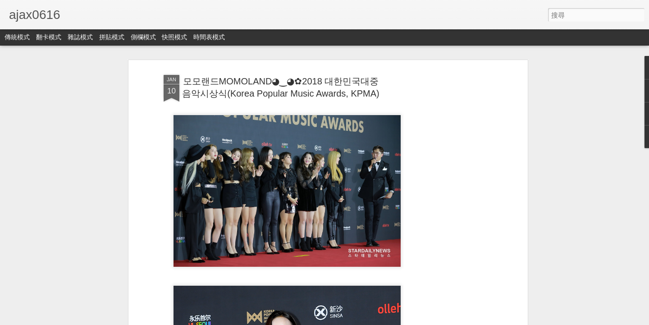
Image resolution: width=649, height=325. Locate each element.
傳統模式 (17, 37)
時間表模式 (209, 37)
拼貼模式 (111, 37)
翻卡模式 (48, 37)
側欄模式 (143, 37)
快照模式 (174, 37)
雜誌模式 (80, 37)
